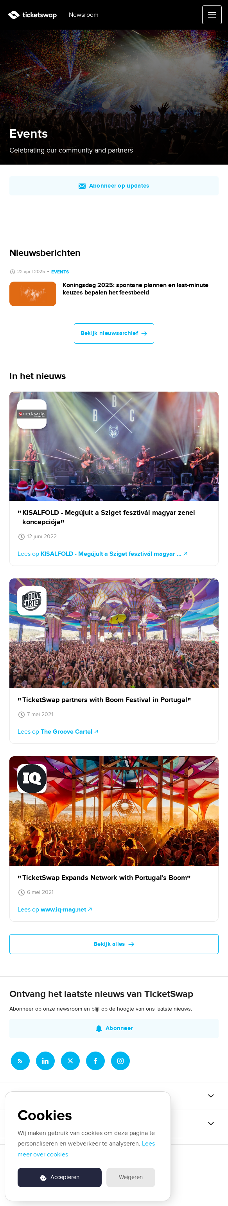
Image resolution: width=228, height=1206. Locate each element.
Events (60, 272)
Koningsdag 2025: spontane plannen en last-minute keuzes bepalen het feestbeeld (135, 288)
